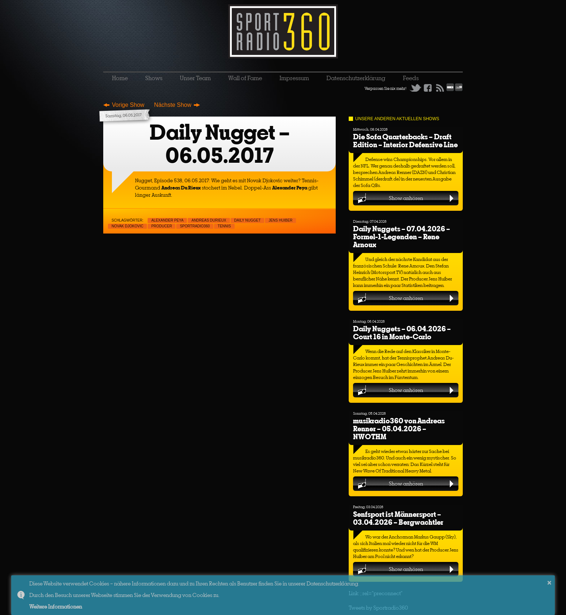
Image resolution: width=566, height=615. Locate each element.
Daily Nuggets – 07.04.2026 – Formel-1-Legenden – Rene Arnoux (401, 236)
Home (120, 78)
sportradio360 (195, 226)
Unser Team (195, 78)
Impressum (294, 78)
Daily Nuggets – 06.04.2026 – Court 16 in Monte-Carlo (402, 332)
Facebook (428, 87)
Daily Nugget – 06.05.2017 (219, 144)
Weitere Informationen (55, 606)
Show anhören (406, 198)
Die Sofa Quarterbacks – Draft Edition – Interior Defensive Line (405, 140)
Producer (161, 226)
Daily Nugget (247, 220)
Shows (153, 78)
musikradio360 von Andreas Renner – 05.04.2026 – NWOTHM (399, 428)
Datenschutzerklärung (356, 78)
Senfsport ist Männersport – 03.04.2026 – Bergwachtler (398, 518)
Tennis (224, 226)
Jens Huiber (280, 220)
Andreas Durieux (208, 220)
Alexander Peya (167, 220)
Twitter (415, 87)
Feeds (411, 78)
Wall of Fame (245, 78)
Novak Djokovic (127, 226)
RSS (440, 87)
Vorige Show (128, 105)
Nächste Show (172, 105)
